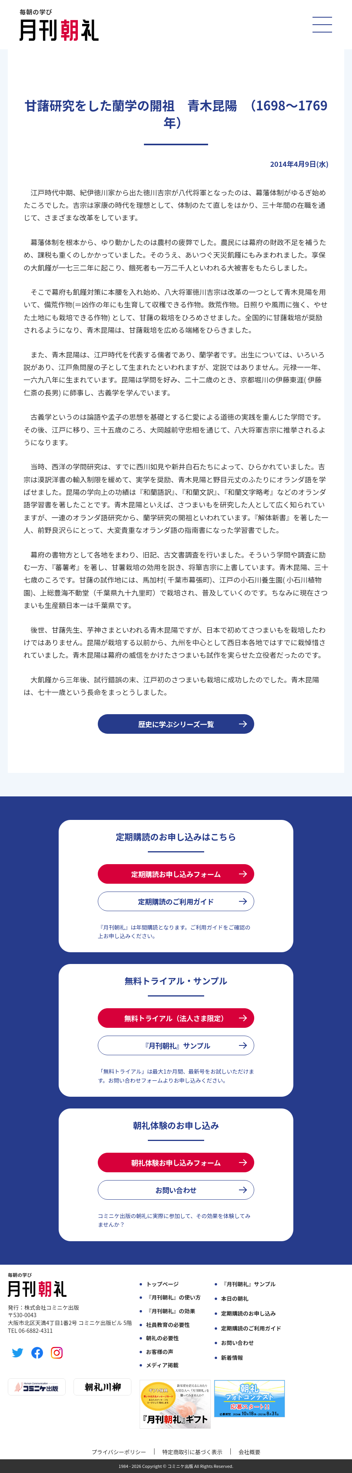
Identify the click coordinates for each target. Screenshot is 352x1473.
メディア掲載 (162, 1365)
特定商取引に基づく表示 (192, 1452)
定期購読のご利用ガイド (176, 901)
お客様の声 (159, 1352)
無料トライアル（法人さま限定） (176, 1018)
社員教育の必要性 (168, 1325)
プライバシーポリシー (119, 1452)
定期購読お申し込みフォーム (176, 874)
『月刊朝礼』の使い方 (173, 1297)
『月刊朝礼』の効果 (170, 1311)
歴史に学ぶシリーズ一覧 (176, 724)
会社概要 (249, 1452)
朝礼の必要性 (162, 1338)
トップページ (162, 1284)
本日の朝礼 (234, 1298)
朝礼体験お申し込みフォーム (176, 1162)
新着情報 (232, 1357)
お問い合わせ (176, 1190)
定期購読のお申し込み (248, 1313)
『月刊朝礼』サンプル (176, 1045)
